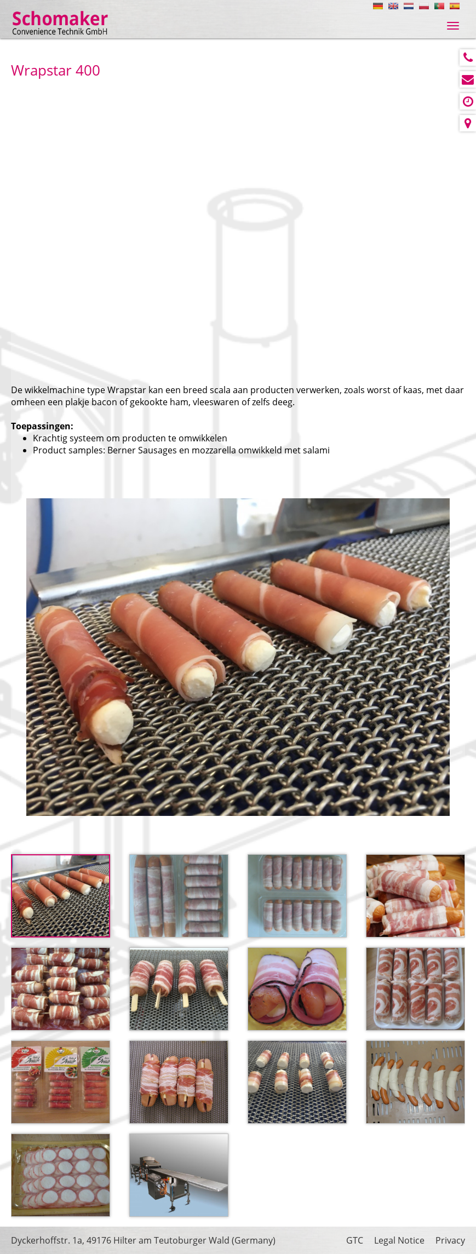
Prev (36, 656)
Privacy (450, 1240)
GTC (354, 1240)
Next (439, 656)
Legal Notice (399, 1240)
